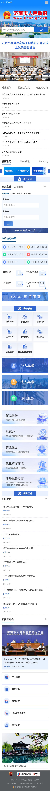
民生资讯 (25, 161)
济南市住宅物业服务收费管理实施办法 (20, 604)
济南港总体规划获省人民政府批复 (16, 123)
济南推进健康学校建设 (12, 152)
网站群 (9, 2)
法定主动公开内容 (15, 254)
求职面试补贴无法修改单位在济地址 (19, 521)
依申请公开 (12, 262)
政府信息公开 (9, 238)
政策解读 (19, 186)
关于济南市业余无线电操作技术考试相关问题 (23, 590)
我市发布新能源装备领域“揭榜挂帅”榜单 (19, 142)
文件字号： (7, 211)
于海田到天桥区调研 (11, 114)
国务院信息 (24, 87)
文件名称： (7, 199)
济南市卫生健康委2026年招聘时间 (18, 507)
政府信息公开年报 (39, 254)
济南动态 (6, 161)
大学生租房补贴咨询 (12, 534)
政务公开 (25, 179)
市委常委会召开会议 (11, 104)
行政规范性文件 (16, 194)
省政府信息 (42, 87)
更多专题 (44, 171)
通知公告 (43, 161)
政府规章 (5, 194)
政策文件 (6, 186)
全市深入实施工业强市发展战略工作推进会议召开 (24, 79)
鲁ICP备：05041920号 (34, 783)
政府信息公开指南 (15, 247)
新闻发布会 (8, 619)
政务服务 (25, 308)
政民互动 (25, 493)
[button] (4, 751)
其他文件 (27, 194)
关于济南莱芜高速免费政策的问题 (18, 548)
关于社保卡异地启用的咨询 (15, 562)
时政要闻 (6, 87)
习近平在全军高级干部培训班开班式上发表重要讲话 (25, 45)
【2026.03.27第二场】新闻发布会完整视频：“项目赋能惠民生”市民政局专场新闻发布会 (24, 661)
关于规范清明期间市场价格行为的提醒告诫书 (21, 133)
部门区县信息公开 (39, 262)
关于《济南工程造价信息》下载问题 (19, 576)
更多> (45, 186)
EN (2, 2)
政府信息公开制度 (39, 247)
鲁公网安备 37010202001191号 (25, 787)
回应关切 (6, 499)
